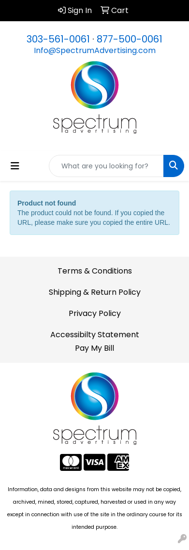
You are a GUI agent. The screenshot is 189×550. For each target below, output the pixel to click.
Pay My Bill (94, 348)
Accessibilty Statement (94, 334)
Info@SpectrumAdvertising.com (95, 50)
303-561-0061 (58, 39)
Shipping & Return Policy (95, 292)
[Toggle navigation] (15, 166)
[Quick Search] (106, 166)
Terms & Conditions (95, 270)
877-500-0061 (129, 39)
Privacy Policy (95, 313)
